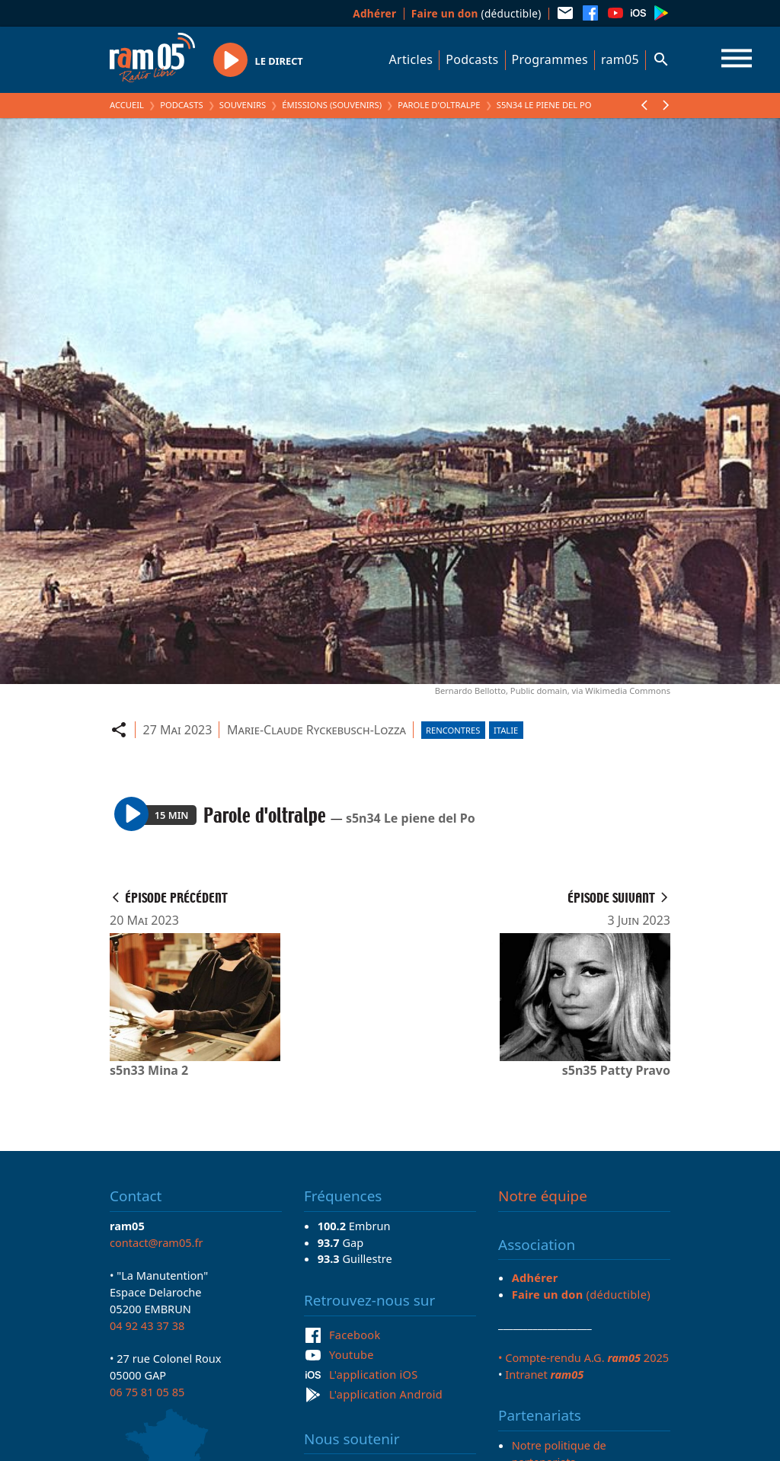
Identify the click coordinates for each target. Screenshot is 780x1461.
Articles (411, 59)
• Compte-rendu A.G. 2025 (583, 1357)
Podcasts (472, 59)
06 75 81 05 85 (147, 1391)
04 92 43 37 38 (147, 1325)
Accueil (127, 104)
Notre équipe (542, 1196)
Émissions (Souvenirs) (332, 104)
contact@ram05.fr (156, 1242)
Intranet (544, 1374)
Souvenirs (242, 104)
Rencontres (453, 730)
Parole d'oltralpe (439, 104)
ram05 (620, 59)
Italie (506, 730)
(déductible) (476, 13)
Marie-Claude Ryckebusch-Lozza (316, 729)
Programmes (550, 59)
